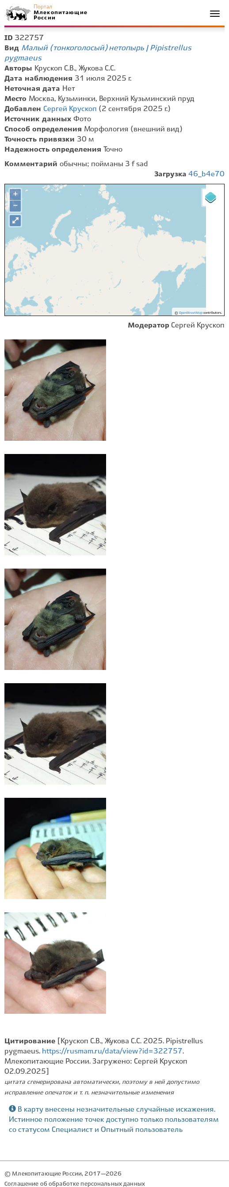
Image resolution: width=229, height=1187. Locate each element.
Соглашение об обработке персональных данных (74, 1184)
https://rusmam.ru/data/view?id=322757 (112, 1051)
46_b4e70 (206, 174)
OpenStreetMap (190, 313)
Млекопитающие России (60, 15)
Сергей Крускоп (70, 109)
